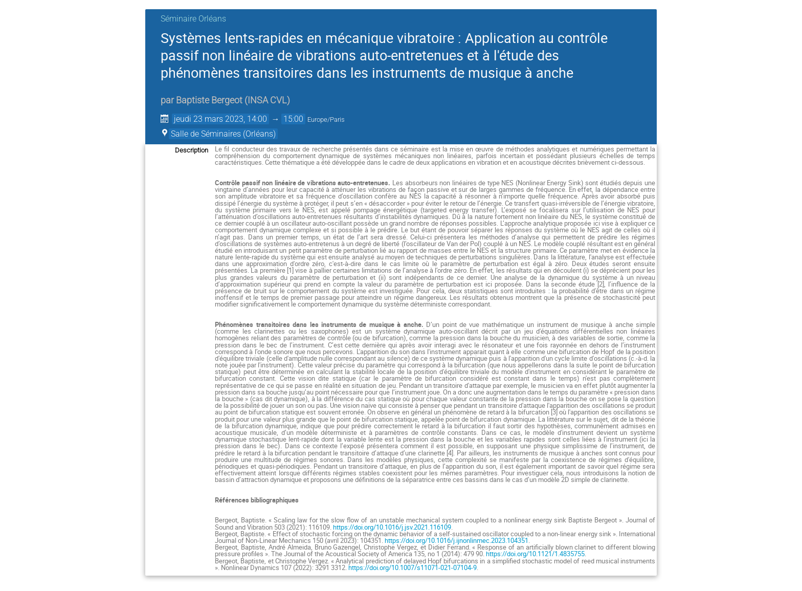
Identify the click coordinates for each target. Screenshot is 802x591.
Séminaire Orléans (193, 19)
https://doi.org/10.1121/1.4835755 (535, 553)
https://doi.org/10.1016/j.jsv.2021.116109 (392, 527)
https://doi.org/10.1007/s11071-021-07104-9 (412, 567)
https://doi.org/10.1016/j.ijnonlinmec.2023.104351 (456, 540)
